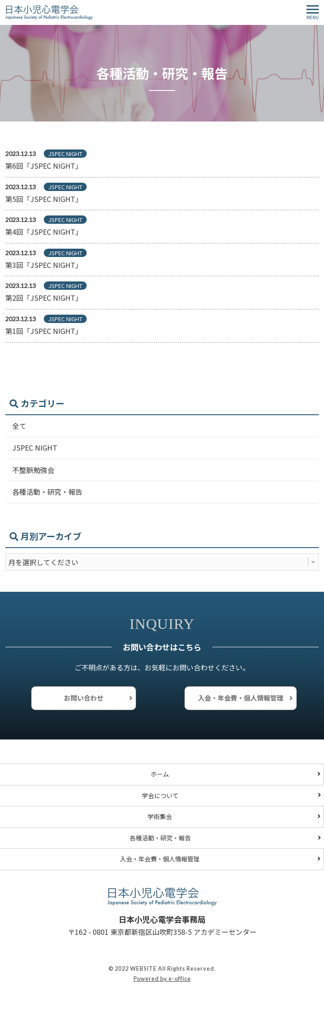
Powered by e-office (162, 978)
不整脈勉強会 (33, 470)
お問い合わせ (83, 697)
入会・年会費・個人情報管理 (240, 697)
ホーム (160, 774)
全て (19, 425)
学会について (160, 795)
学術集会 (160, 816)
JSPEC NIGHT (34, 447)
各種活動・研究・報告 (47, 491)
